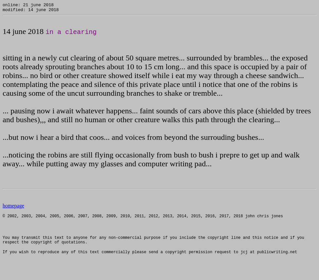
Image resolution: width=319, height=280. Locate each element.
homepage (13, 207)
